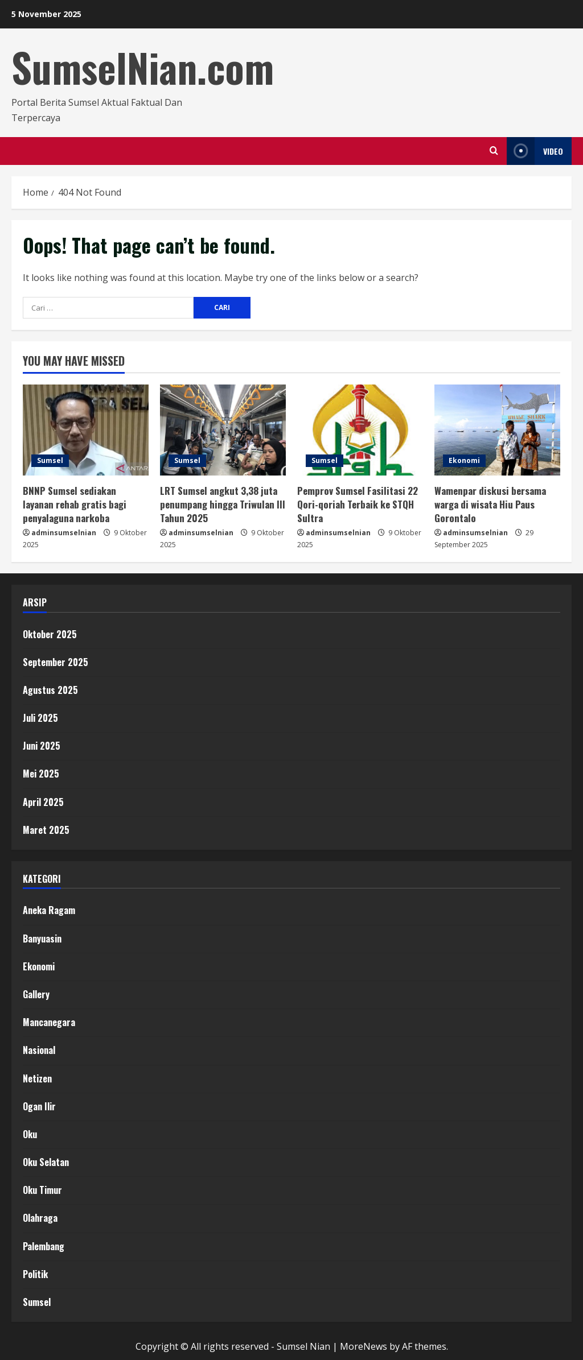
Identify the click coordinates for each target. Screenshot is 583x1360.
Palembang (43, 1246)
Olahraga (40, 1218)
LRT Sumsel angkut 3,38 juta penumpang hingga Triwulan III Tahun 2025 (222, 504)
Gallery (36, 994)
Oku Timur (42, 1190)
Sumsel (50, 460)
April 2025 (43, 802)
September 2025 (55, 662)
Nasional (39, 1050)
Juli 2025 (40, 718)
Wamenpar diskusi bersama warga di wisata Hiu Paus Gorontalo (490, 504)
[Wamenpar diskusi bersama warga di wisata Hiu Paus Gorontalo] (497, 430)
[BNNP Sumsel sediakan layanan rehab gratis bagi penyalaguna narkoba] (86, 430)
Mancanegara (49, 1022)
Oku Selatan (46, 1162)
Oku (30, 1134)
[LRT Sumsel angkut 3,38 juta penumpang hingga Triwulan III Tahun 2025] (223, 430)
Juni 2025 (41, 746)
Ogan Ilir (39, 1106)
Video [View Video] (535, 151)
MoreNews (363, 1346)
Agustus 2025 (50, 690)
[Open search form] (494, 151)
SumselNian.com (142, 67)
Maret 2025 (46, 830)
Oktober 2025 (50, 634)
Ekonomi (464, 460)
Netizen (37, 1078)
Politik (35, 1274)
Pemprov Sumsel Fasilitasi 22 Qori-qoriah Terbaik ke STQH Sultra (357, 504)
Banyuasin (42, 938)
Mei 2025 (41, 773)
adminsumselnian (63, 533)
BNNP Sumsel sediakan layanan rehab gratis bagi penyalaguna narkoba (74, 504)
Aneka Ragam (49, 910)
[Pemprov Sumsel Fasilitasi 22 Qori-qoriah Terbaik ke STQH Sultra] (360, 430)
